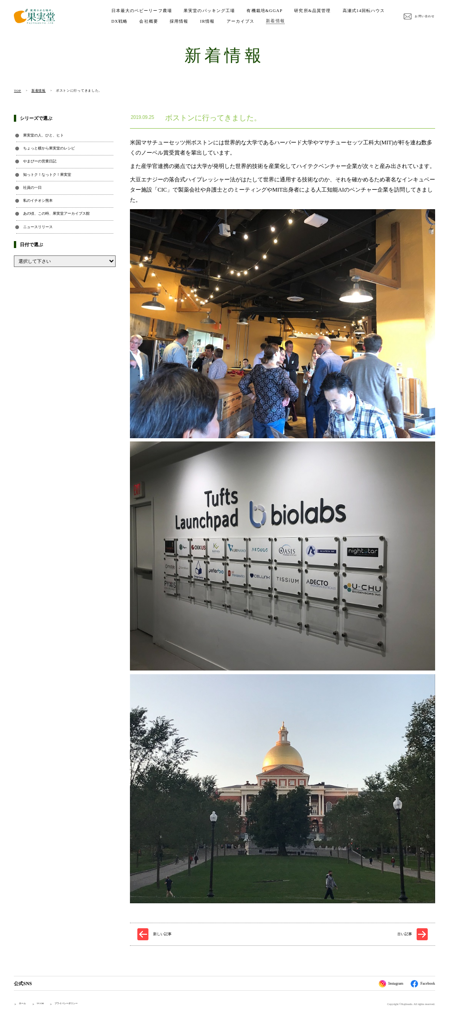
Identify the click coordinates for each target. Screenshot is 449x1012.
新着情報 (329, 21)
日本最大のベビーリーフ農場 (141, 10)
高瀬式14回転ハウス (132, 21)
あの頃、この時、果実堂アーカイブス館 (56, 213)
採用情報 (233, 21)
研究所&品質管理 (312, 10)
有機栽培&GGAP (264, 10)
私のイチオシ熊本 (38, 201)
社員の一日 (32, 188)
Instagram (391, 983)
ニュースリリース (38, 227)
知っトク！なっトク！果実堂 (47, 175)
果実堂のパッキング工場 (209, 10)
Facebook (423, 983)
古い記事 (404, 934)
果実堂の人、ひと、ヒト (43, 135)
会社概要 (203, 21)
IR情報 (261, 21)
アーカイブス (295, 21)
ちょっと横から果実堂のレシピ (49, 148)
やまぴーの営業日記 (39, 161)
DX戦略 (174, 21)
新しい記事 (162, 934)
